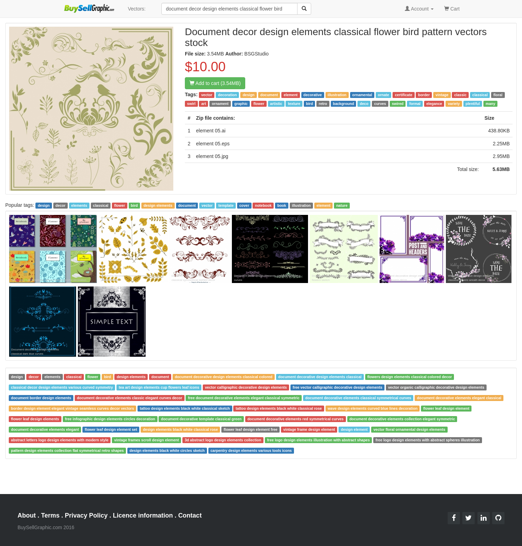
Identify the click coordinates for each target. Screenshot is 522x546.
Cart (452, 8)
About (27, 515)
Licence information (143, 515)
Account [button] (419, 9)
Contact (190, 515)
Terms (50, 515)
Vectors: (137, 9)
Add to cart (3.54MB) (215, 83)
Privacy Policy (86, 515)
